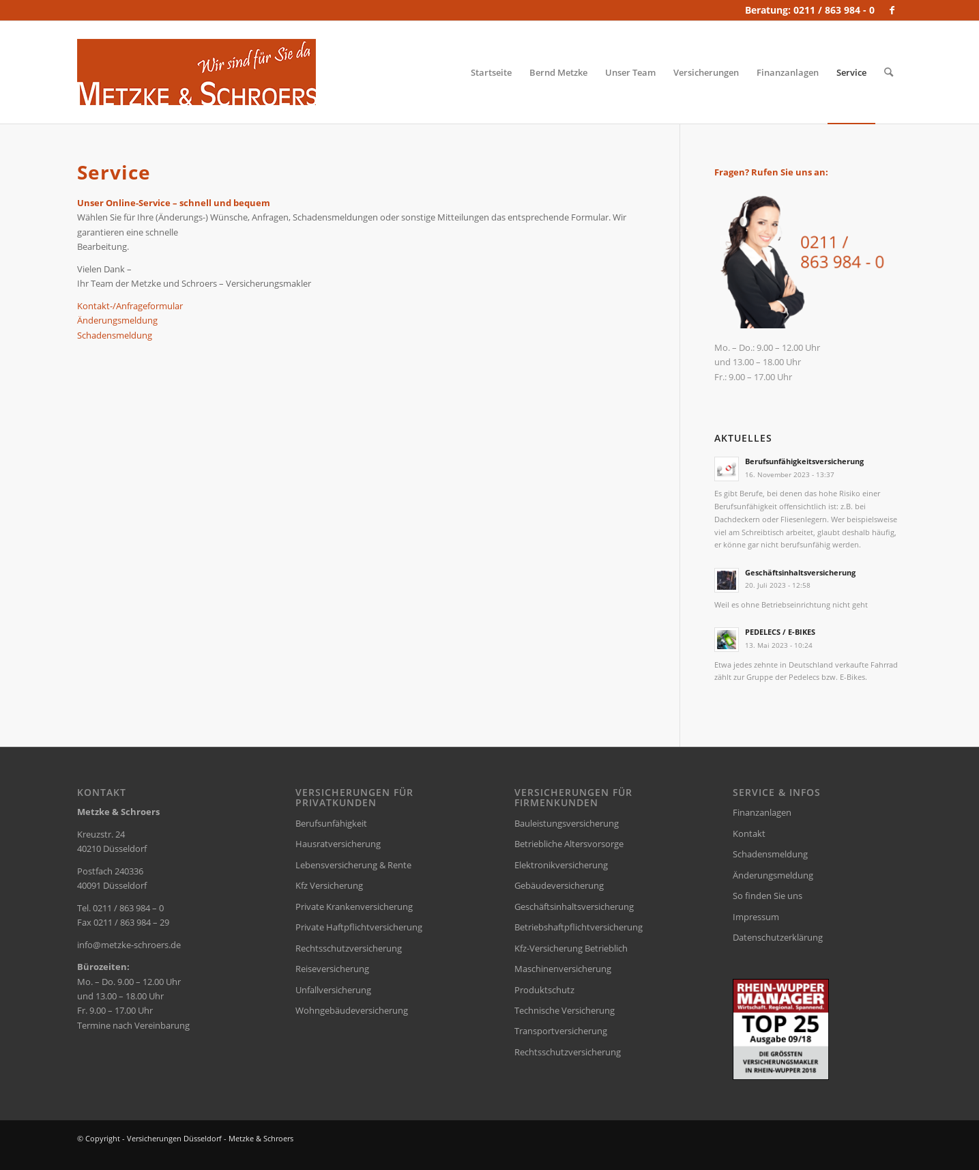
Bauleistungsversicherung (566, 823)
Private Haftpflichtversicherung (358, 927)
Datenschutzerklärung (778, 937)
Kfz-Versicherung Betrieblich (571, 948)
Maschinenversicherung (562, 968)
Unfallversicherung (333, 990)
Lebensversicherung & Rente (353, 865)
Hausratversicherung (338, 844)
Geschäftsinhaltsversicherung (800, 572)
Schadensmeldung (114, 335)
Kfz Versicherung (329, 885)
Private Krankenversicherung (354, 906)
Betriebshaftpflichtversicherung (578, 927)
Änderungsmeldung (117, 320)
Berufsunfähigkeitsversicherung (804, 461)
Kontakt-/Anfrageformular (130, 306)
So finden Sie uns (767, 895)
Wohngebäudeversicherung (351, 1010)
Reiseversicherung (332, 968)
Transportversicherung (560, 1031)
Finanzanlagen (762, 812)
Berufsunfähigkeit (331, 823)
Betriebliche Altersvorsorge (569, 844)
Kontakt (749, 833)
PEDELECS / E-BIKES (780, 632)
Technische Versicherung (564, 1010)
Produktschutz (544, 990)
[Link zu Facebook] (892, 10)
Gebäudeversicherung (559, 885)
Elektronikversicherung (561, 865)
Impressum (756, 917)
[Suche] (888, 72)
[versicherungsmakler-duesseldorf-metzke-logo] (196, 72)
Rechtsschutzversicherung (348, 948)
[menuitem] (491, 72)
